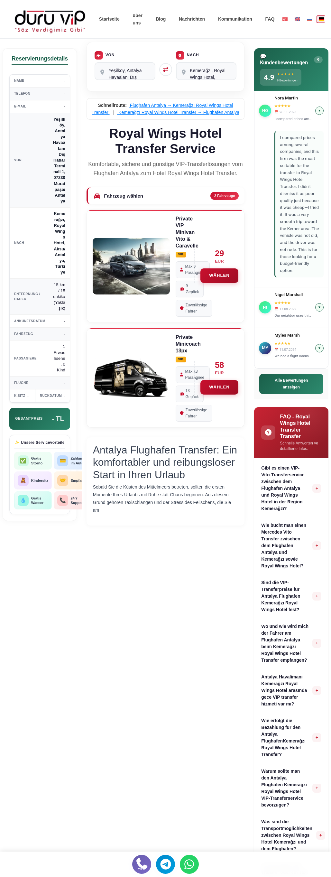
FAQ (269, 19)
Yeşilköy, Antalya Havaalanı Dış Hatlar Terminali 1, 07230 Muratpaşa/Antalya (125, 71)
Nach (187, 55)
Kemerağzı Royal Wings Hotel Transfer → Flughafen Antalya (178, 112)
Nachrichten (192, 19)
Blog (162, 19)
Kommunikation (235, 19)
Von (105, 55)
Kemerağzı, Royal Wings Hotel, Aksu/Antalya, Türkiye (206, 71)
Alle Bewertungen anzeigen (291, 383)
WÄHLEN (219, 276)
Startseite (109, 19)
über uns (138, 19)
